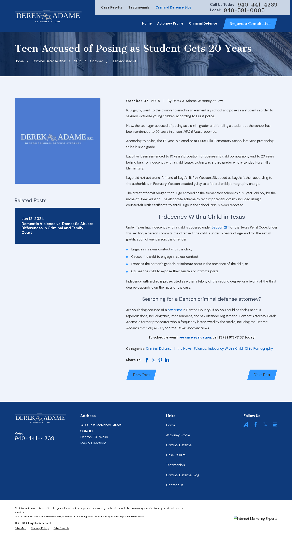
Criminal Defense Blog (173, 7)
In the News (183, 348)
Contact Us (174, 485)
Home (170, 425)
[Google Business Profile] (275, 424)
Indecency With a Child (225, 348)
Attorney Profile (178, 435)
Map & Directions (93, 443)
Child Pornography (259, 348)
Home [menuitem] (147, 23)
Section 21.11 (221, 227)
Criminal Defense (159, 348)
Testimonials (138, 7)
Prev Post (141, 375)
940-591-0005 (244, 10)
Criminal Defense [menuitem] (203, 23)
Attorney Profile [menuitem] (170, 23)
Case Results (111, 7)
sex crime (175, 310)
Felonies (200, 348)
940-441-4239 (257, 4)
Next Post (262, 375)
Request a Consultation (250, 24)
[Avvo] (246, 424)
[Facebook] (255, 424)
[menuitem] (20, 528)
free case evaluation (194, 337)
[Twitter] (265, 424)
